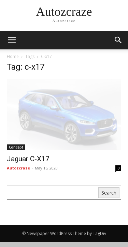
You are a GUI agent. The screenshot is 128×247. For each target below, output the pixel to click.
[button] (118, 40)
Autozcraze (18, 167)
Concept (16, 147)
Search (108, 192)
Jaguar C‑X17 (28, 159)
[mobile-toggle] (12, 40)
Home (13, 56)
